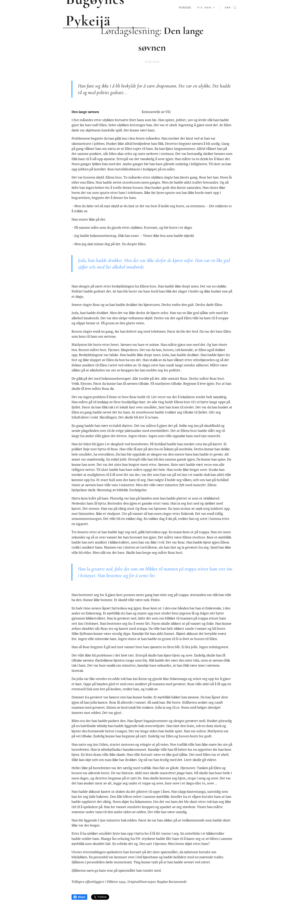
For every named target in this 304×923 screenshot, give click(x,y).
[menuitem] (184, 8)
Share (79, 897)
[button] (230, 8)
